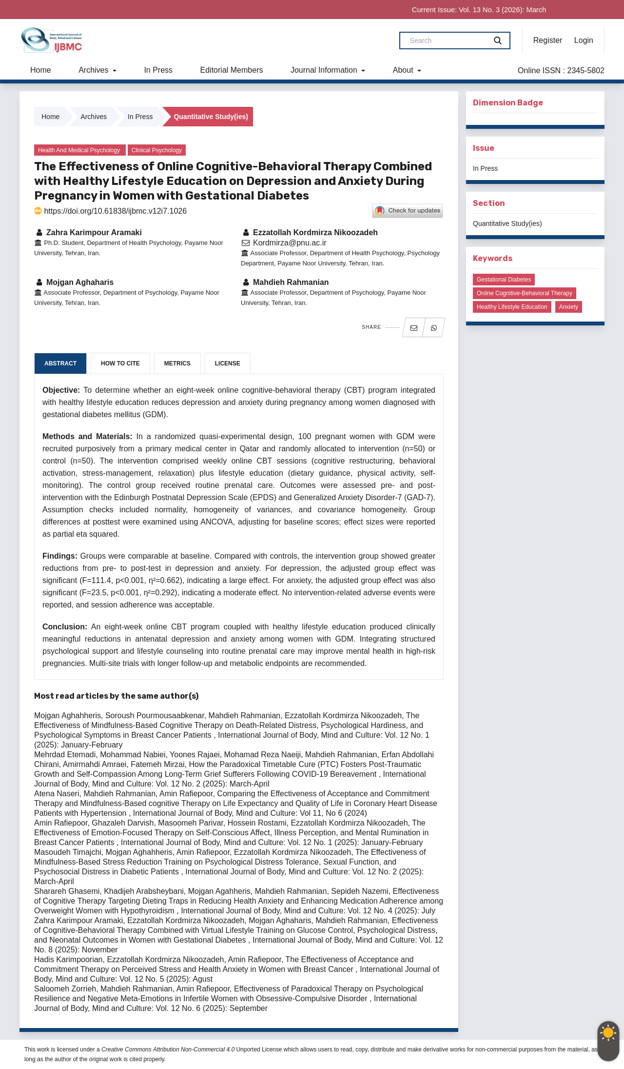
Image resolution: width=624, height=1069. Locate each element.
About (404, 70)
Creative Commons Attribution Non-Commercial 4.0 (167, 1049)
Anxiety (568, 306)
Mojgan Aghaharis (74, 282)
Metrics (177, 363)
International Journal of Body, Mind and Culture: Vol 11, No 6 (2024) (250, 813)
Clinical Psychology (157, 150)
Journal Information (325, 70)
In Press (158, 70)
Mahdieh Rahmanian (285, 282)
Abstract (60, 363)
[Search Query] (447, 40)
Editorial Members (231, 70)
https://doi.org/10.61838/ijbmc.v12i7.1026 (110, 211)
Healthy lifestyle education (512, 306)
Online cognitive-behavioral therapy (524, 293)
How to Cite (120, 363)
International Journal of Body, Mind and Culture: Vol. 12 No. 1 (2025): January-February (272, 842)
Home (40, 70)
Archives (94, 70)
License (227, 363)
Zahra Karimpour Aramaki (88, 232)
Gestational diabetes (504, 279)
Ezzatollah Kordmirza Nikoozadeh (309, 232)
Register (548, 40)
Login (583, 40)
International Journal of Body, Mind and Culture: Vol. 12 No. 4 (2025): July (308, 911)
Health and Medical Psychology (79, 150)
